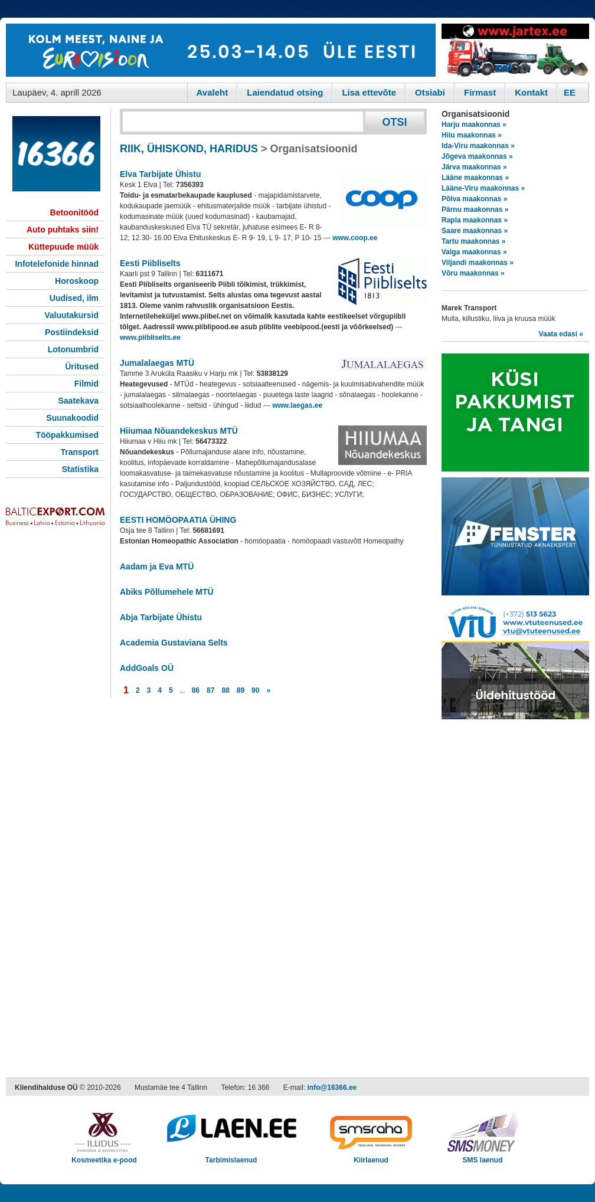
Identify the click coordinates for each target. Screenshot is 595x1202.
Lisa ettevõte (369, 92)
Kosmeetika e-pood (104, 1156)
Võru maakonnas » (473, 273)
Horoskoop (77, 281)
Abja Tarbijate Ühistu (161, 617)
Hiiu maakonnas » (472, 135)
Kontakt (531, 92)
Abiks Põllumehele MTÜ (167, 592)
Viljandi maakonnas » (478, 262)
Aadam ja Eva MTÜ (157, 566)
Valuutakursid (71, 315)
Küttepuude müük (63, 246)
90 (255, 690)
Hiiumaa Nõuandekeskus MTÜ (179, 430)
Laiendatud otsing (285, 92)
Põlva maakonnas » (474, 199)
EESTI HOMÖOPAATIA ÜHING (178, 520)
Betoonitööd (74, 212)
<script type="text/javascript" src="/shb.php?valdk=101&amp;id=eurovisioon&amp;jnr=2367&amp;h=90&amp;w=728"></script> (221, 50)
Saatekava (78, 400)
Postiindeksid (72, 332)
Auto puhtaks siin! (63, 229)
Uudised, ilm (74, 298)
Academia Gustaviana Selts (174, 642)
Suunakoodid (72, 417)
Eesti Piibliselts (150, 263)
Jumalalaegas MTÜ (157, 363)
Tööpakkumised (67, 435)
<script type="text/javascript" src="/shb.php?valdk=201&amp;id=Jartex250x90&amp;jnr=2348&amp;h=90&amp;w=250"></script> (515, 50)
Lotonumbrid (73, 349)
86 (196, 690)
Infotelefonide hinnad (57, 263)
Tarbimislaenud (231, 1156)
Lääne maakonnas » (475, 177)
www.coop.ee (354, 238)
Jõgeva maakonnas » (477, 156)
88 (225, 690)
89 (240, 690)
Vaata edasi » (561, 334)
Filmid (86, 383)
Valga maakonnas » (474, 252)
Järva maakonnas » (474, 167)
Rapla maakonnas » (475, 220)
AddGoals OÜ (147, 668)
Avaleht (212, 92)
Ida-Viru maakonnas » (478, 146)
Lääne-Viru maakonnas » (483, 188)
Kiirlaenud (371, 1156)
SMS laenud (483, 1156)
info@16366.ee (332, 1087)
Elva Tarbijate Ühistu (160, 174)
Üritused (82, 366)
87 (210, 690)
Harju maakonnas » (474, 124)
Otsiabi (430, 92)
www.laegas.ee (297, 405)
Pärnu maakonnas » (475, 209)
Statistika (80, 469)
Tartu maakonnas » (473, 241)
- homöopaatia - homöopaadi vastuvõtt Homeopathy (261, 541)
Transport (79, 452)
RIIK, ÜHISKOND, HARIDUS (189, 149)
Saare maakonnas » (475, 231)
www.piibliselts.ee (150, 337)
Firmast (480, 92)
